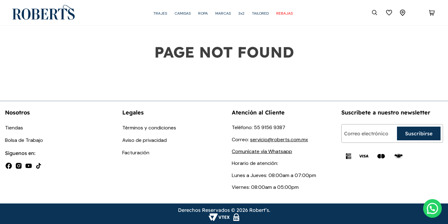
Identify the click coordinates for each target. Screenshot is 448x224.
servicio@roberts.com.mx (279, 139)
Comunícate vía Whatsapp (262, 151)
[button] (432, 208)
